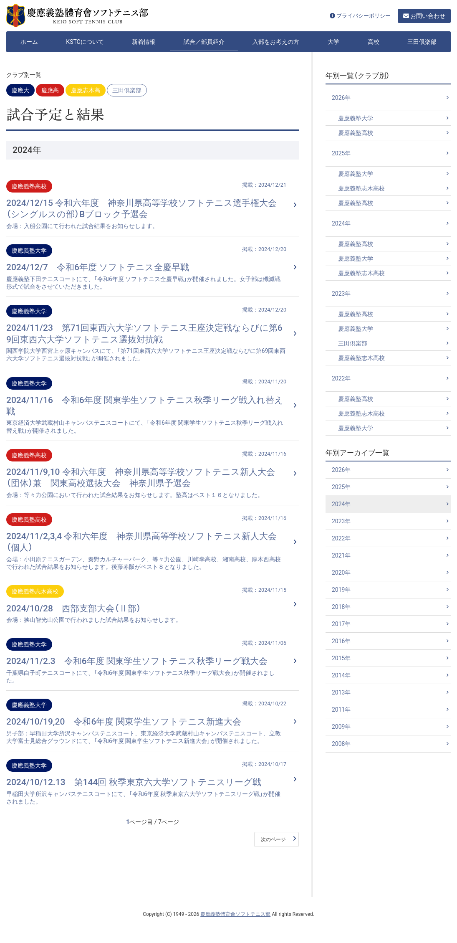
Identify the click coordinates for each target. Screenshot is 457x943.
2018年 (341, 606)
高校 (373, 41)
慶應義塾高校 (355, 132)
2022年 (341, 378)
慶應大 (20, 90)
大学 (333, 41)
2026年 (341, 97)
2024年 (341, 223)
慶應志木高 (85, 90)
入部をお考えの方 (275, 41)
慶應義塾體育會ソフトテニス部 (235, 914)
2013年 (341, 692)
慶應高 (50, 90)
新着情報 (143, 41)
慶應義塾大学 (355, 118)
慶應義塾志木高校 (361, 188)
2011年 (341, 709)
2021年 (341, 555)
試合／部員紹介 (204, 41)
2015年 (341, 658)
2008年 (341, 743)
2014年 (341, 675)
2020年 (341, 572)
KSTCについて (85, 41)
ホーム (29, 41)
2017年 (341, 624)
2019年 (341, 589)
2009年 (341, 726)
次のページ (273, 839)
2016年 (341, 641)
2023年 (341, 293)
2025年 (341, 153)
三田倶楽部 (422, 41)
